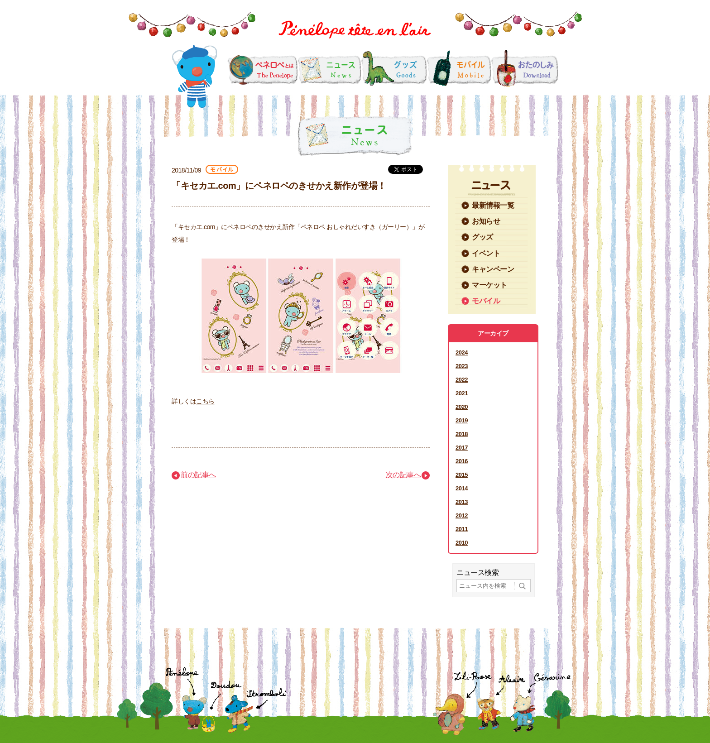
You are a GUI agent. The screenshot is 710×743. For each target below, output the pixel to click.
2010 (462, 542)
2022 (462, 379)
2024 (462, 352)
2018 (462, 434)
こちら (205, 401)
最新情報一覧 (493, 205)
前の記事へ (198, 475)
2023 (462, 366)
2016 (462, 461)
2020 (462, 406)
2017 (462, 447)
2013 (462, 502)
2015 (462, 474)
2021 (462, 393)
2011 (462, 529)
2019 (462, 420)
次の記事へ (403, 475)
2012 (462, 515)
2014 (462, 488)
